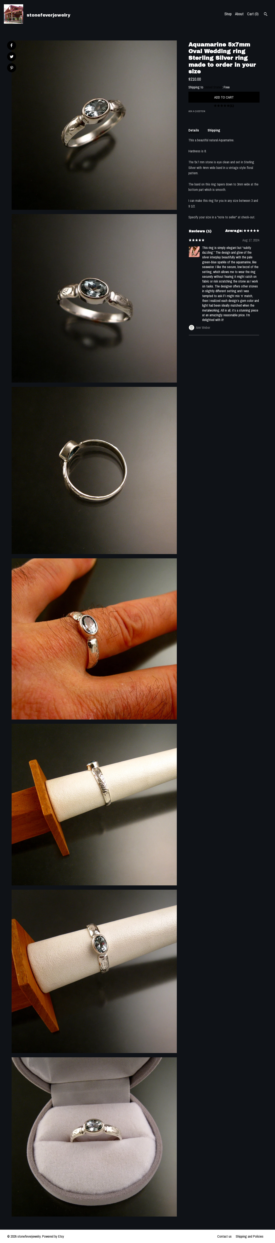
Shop (228, 14)
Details (193, 130)
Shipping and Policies (249, 1236)
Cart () (252, 14)
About (239, 14)
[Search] (265, 14)
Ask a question (196, 111)
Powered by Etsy (53, 1236)
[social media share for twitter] (12, 57)
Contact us (224, 1236)
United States (213, 87)
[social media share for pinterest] (12, 68)
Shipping (214, 130)
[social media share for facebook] (11, 45)
